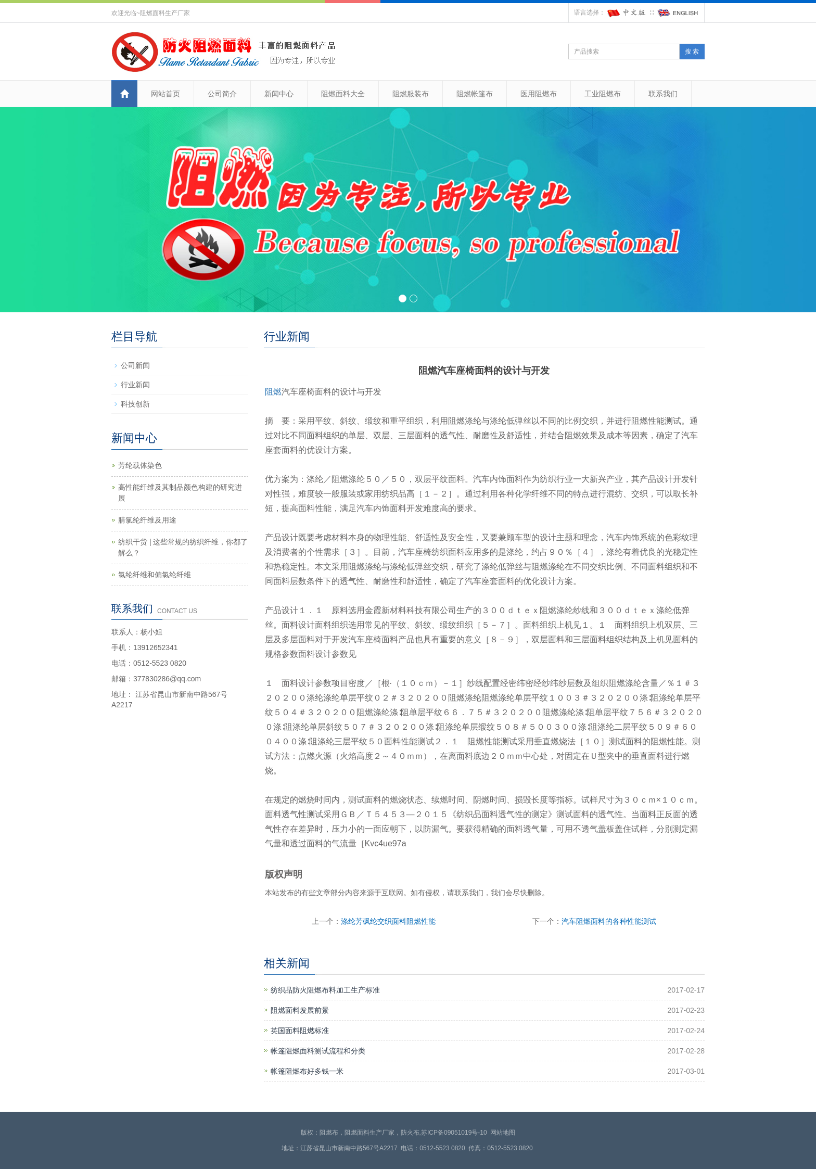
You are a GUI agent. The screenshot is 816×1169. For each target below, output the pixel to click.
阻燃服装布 (410, 94)
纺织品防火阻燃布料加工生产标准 (325, 990)
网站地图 (502, 1132)
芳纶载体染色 (140, 465)
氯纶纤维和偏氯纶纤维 (154, 574)
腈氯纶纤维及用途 (147, 520)
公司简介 (222, 94)
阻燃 (273, 391)
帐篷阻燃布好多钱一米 (307, 1071)
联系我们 (663, 94)
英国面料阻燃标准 (300, 1030)
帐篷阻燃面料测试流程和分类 (318, 1051)
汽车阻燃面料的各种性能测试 (609, 921)
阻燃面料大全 (343, 94)
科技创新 (135, 404)
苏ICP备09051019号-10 (454, 1132)
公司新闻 (135, 365)
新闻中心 (279, 94)
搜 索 (692, 51)
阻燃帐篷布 (474, 94)
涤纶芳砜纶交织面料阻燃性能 (388, 921)
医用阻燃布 (538, 94)
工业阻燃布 (602, 94)
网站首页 (165, 94)
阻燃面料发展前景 (300, 1010)
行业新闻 (135, 384)
